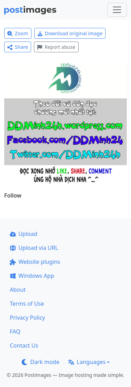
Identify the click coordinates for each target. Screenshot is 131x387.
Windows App (32, 276)
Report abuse (56, 47)
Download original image (70, 33)
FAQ (15, 331)
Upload (23, 234)
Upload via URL (34, 248)
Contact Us (24, 345)
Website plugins (35, 262)
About (18, 289)
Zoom (17, 33)
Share (17, 47)
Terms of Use (27, 303)
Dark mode (40, 362)
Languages (86, 362)
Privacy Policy (27, 317)
